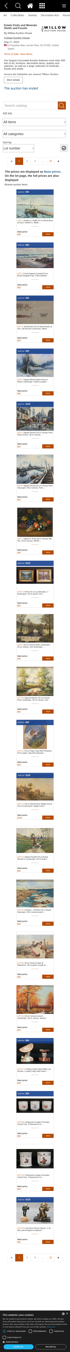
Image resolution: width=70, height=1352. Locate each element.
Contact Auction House (17, 37)
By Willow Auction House (18, 33)
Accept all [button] (19, 1347)
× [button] (67, 1314)
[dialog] (35, 1331)
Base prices (52, 171)
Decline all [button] (51, 1347)
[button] (35, 1342)
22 (50, 161)
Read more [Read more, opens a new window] (51, 1327)
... (43, 161)
